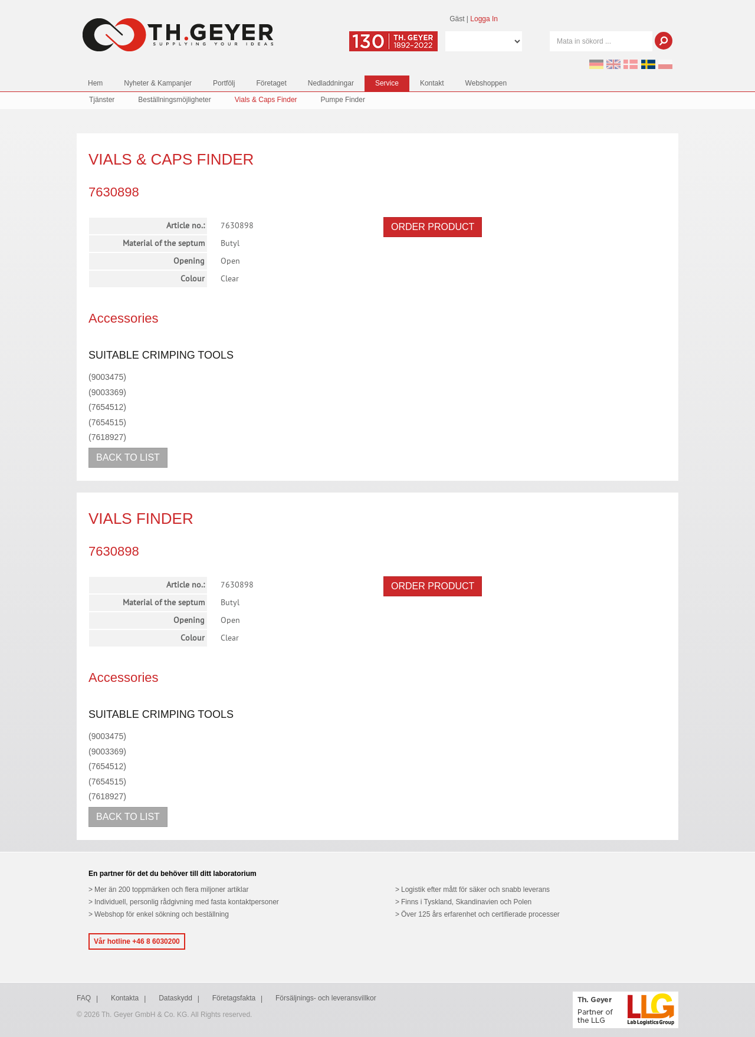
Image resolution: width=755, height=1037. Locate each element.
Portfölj (224, 83)
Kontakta (125, 998)
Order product (432, 227)
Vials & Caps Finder (266, 100)
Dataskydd (175, 998)
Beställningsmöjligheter (174, 100)
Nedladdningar (331, 83)
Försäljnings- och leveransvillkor (325, 998)
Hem (95, 83)
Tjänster (101, 100)
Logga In (484, 19)
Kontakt (432, 83)
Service (387, 83)
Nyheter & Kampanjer (158, 83)
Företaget (271, 83)
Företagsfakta (233, 998)
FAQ (84, 998)
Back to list (128, 457)
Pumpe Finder (343, 100)
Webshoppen (486, 83)
